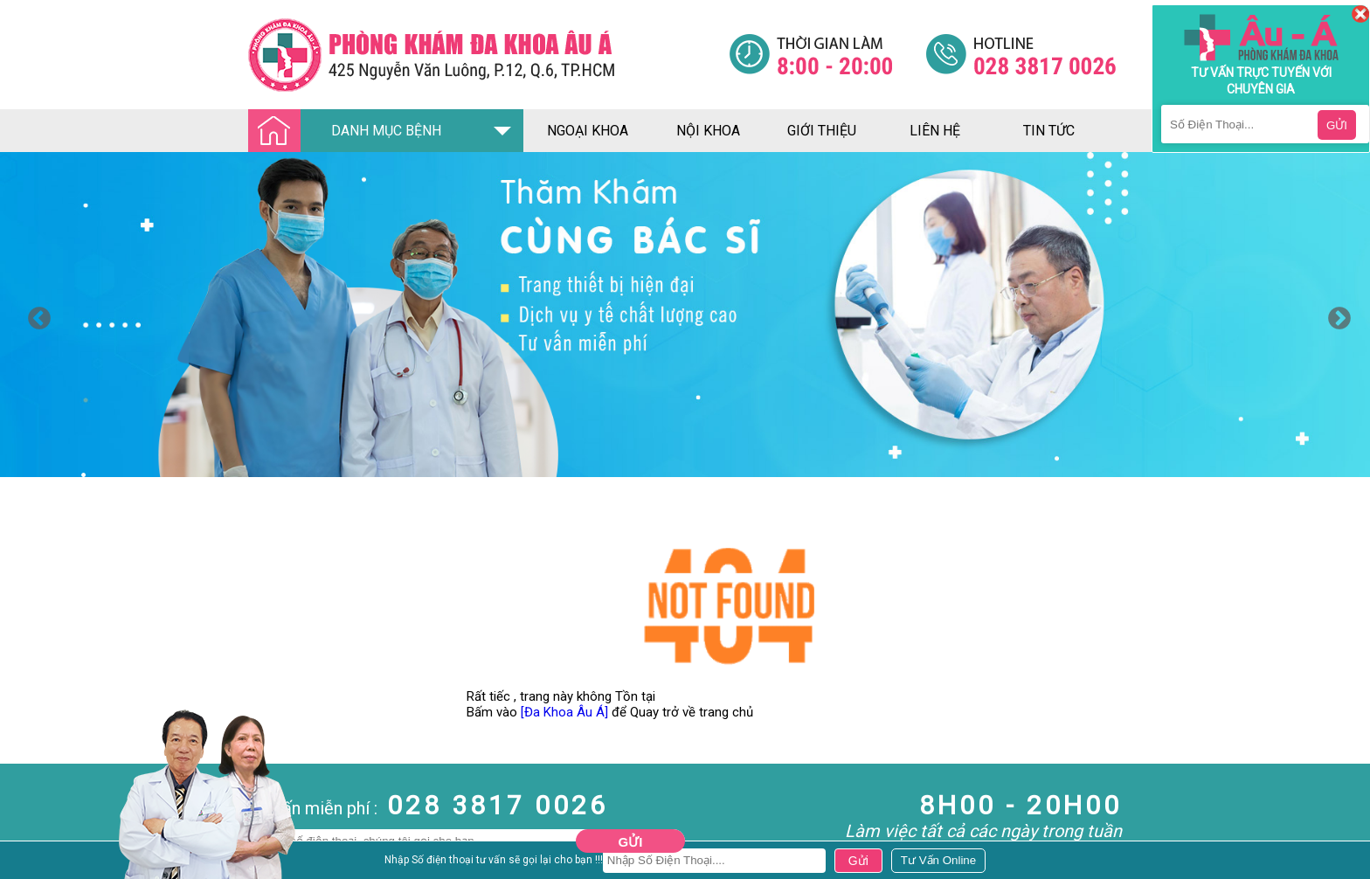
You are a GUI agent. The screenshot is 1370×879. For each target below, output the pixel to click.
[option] (685, 314)
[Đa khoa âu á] (488, 54)
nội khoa (708, 130)
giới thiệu (821, 130)
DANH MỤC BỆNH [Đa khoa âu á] (349, 131)
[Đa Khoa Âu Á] (564, 712)
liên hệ (935, 130)
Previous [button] (35, 314)
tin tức (1049, 130)
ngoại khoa (587, 130)
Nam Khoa (30, 861)
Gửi (631, 841)
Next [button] (1335, 314)
